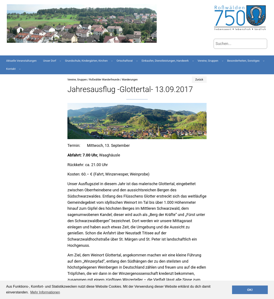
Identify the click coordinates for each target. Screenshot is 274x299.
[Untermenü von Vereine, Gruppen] (222, 61)
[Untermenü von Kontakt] (20, 69)
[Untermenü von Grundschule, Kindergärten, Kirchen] (112, 61)
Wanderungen (130, 79)
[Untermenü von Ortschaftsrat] (137, 61)
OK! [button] (250, 290)
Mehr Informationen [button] (45, 292)
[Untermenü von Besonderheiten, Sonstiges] (264, 61)
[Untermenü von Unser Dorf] (60, 61)
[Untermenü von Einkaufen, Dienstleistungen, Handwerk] (193, 61)
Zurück (199, 79)
